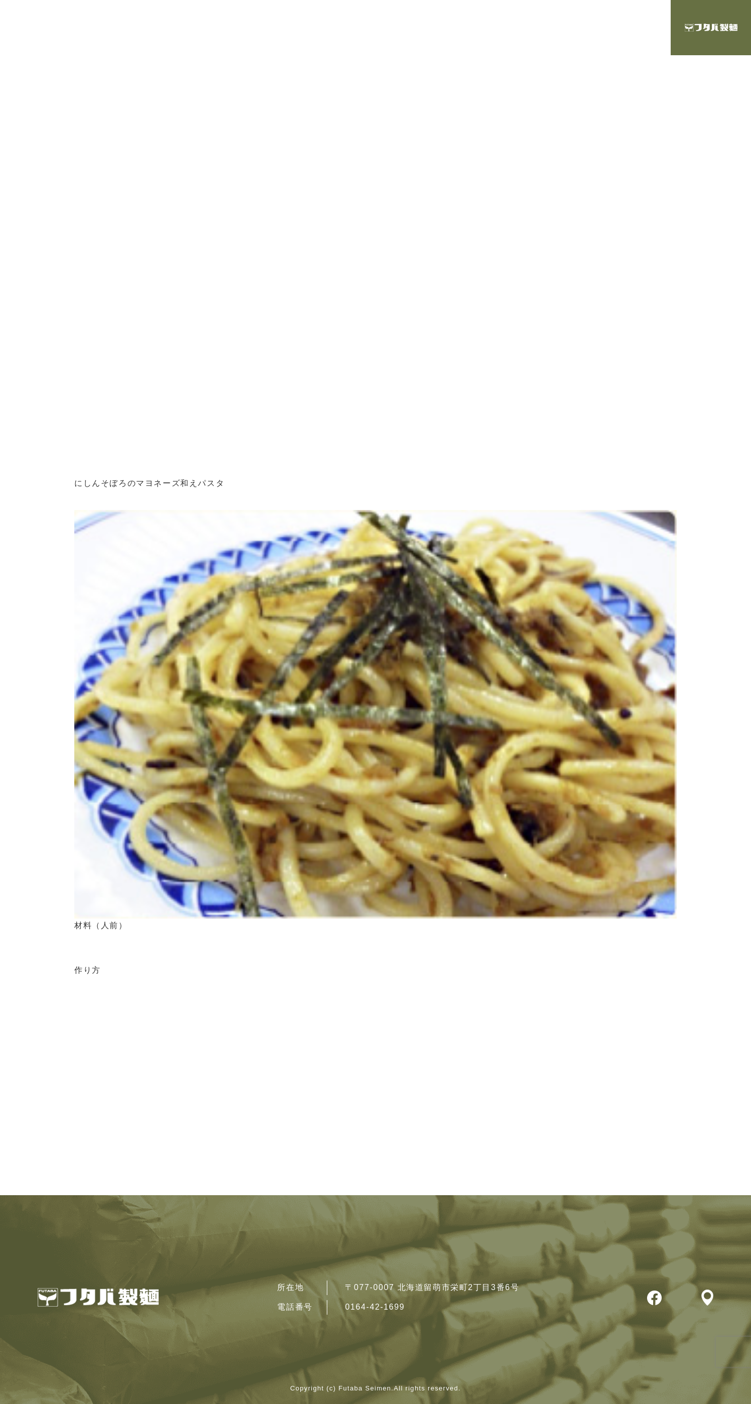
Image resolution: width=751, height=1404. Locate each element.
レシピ (538, 28)
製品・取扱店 (615, 28)
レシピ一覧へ (105, 1024)
